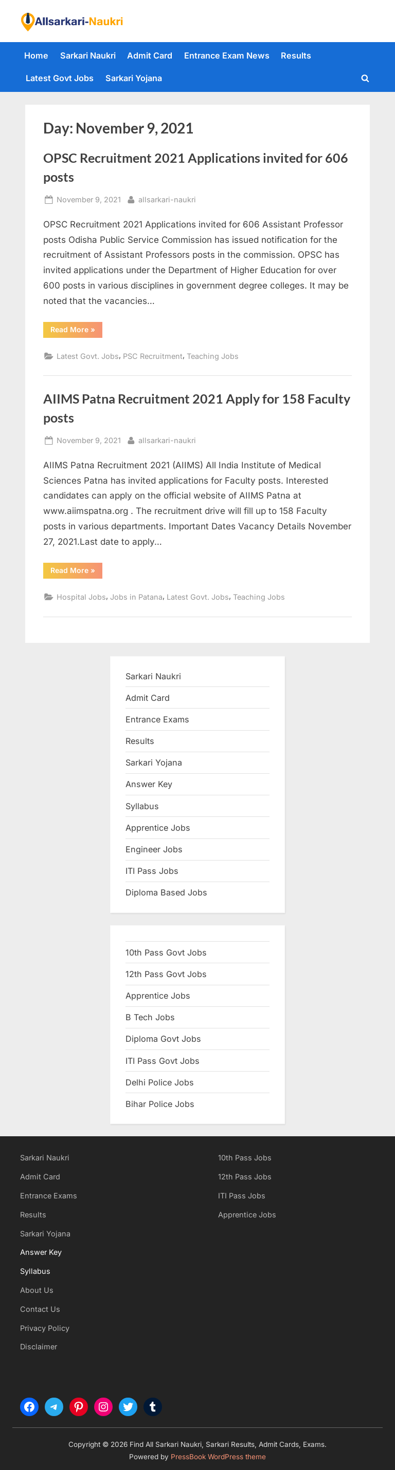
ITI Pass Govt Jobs (162, 1061)
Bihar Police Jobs (159, 1104)
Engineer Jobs (154, 849)
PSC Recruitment (153, 356)
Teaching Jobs (213, 356)
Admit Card (149, 55)
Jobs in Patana (136, 597)
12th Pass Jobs (245, 1176)
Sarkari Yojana (133, 78)
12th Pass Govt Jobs (166, 974)
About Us (36, 1290)
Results (296, 55)
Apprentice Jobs (157, 828)
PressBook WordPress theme (218, 1457)
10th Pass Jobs (245, 1157)
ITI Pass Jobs (151, 871)
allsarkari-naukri (167, 198)
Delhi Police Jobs (159, 1082)
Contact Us (40, 1309)
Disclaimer (38, 1346)
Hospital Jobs (81, 597)
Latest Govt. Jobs (88, 356)
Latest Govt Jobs (60, 78)
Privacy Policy (44, 1328)
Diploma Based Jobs (166, 892)
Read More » (76, 331)
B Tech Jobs (150, 1017)
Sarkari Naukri (88, 55)
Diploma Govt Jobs (163, 1039)
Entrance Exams (48, 1195)
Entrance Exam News (227, 55)
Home (36, 55)
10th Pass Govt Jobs (166, 952)
